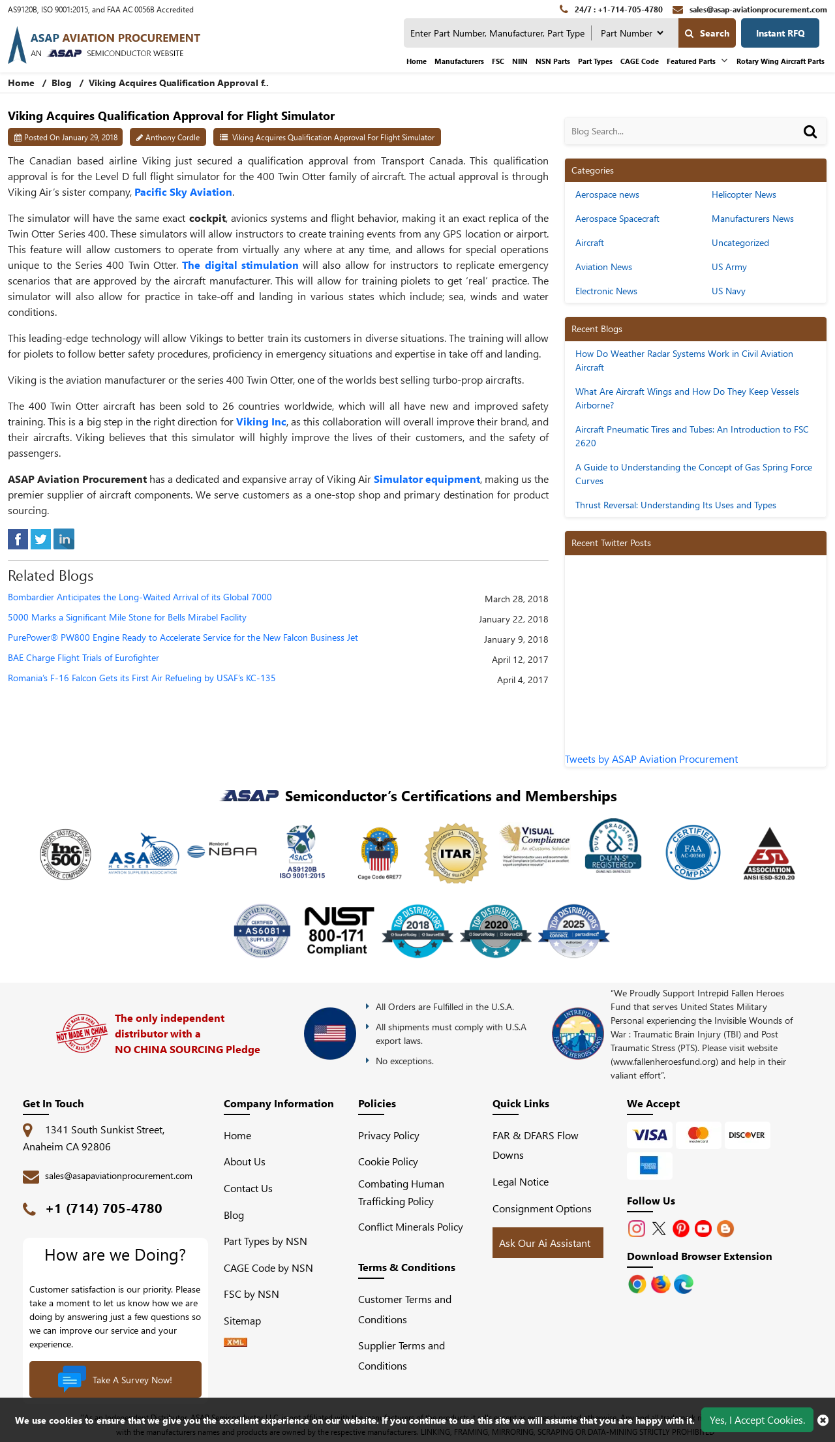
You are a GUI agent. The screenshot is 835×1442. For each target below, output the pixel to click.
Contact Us (248, 1188)
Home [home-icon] (22, 82)
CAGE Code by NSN (268, 1267)
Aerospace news (607, 194)
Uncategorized (740, 242)
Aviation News (603, 266)
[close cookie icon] (822, 1420)
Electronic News (606, 290)
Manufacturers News (753, 218)
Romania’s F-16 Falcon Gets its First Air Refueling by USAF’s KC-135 (142, 678)
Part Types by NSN (265, 1241)
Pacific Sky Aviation (183, 191)
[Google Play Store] (662, 1282)
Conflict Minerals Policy (410, 1226)
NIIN (520, 61)
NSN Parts (553, 61)
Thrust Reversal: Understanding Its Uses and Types (675, 505)
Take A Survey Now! (115, 1379)
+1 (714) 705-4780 (103, 1207)
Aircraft (589, 242)
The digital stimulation (240, 264)
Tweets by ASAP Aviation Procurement (651, 758)
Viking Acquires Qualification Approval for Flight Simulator (333, 137)
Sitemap (247, 1320)
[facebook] (18, 537)
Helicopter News (744, 194)
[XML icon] (235, 1342)
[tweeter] (41, 537)
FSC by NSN (251, 1293)
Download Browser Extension (699, 1256)
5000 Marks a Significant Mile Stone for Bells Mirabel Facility (127, 617)
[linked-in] (63, 537)
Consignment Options (542, 1208)
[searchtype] (631, 32)
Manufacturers (459, 61)
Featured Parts (691, 61)
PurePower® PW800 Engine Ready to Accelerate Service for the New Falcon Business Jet (183, 637)
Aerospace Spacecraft (617, 218)
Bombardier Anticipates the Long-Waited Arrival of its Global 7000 (140, 597)
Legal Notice (521, 1181)
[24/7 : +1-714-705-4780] (611, 9)
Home (416, 61)
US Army (729, 266)
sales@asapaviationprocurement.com (118, 1175)
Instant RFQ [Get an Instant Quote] (780, 33)
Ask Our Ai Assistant (544, 1243)
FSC (498, 61)
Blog (62, 82)
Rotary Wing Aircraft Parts (780, 61)
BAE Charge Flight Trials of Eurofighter (83, 658)
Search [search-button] (707, 33)
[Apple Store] (638, 1282)
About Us (245, 1161)
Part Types (595, 61)
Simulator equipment (427, 478)
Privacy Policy (388, 1135)
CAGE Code (639, 61)
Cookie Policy (388, 1161)
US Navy (729, 290)
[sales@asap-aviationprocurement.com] (750, 9)
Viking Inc (261, 421)
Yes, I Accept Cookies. (757, 1419)
